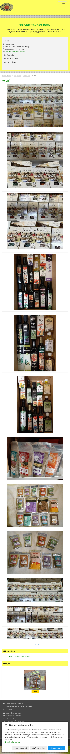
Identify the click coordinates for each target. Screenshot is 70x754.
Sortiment (26, 76)
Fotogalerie (17, 76)
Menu (62, 4)
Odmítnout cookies (38, 748)
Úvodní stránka (6, 76)
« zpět (37, 644)
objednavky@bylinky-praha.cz (16, 52)
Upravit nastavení (20, 748)
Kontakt (35, 692)
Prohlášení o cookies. (12, 742)
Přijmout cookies (56, 748)
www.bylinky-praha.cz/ (13, 716)
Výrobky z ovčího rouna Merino (19, 656)
